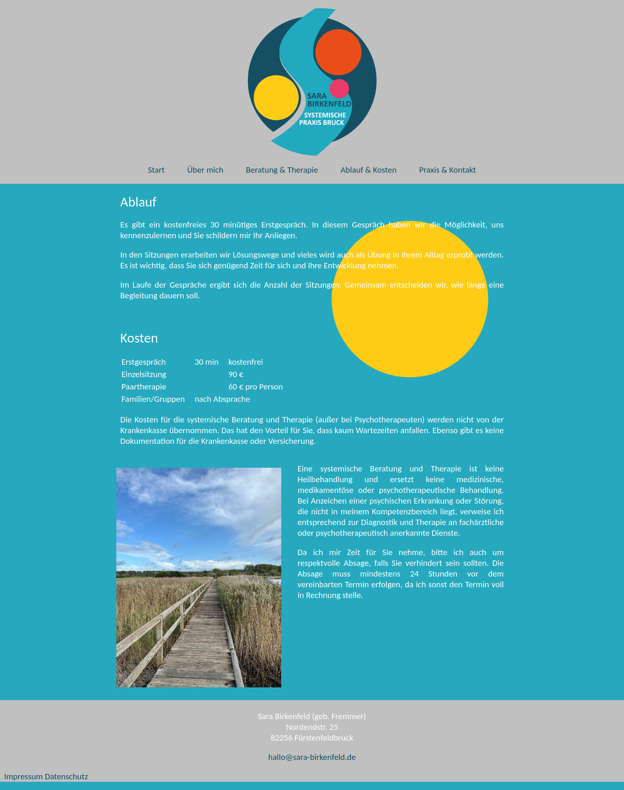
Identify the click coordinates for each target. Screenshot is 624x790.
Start (156, 169)
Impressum (23, 776)
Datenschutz (66, 776)
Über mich (205, 169)
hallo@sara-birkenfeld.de (312, 757)
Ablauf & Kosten (369, 169)
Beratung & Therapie (282, 169)
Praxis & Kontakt (447, 169)
